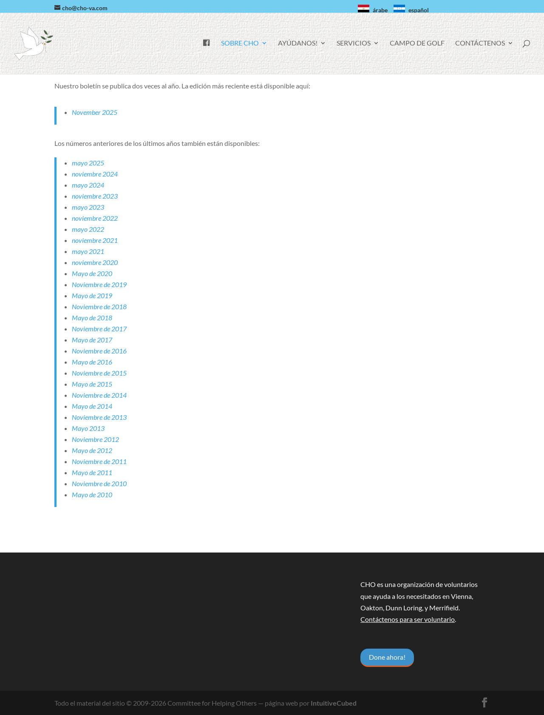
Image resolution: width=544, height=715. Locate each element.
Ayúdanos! (297, 43)
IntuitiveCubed (334, 703)
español (418, 10)
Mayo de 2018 (92, 317)
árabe (380, 10)
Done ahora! (387, 657)
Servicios (354, 43)
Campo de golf (417, 43)
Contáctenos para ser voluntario (407, 619)
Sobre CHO (240, 43)
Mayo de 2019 (92, 295)
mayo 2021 (88, 251)
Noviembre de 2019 (99, 284)
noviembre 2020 (95, 262)
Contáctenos (480, 43)
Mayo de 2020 (92, 273)
